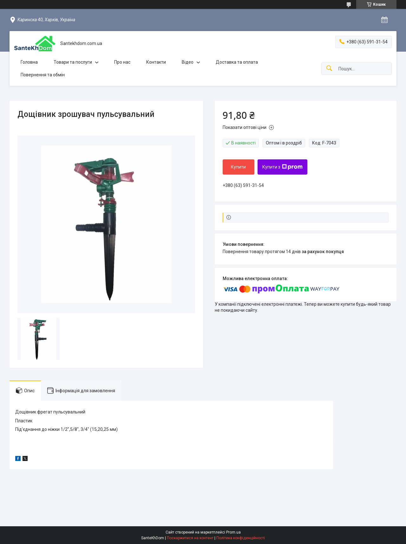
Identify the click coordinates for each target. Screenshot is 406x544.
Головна (29, 62)
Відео (187, 62)
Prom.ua (233, 532)
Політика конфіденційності (240, 538)
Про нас (122, 62)
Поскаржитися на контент (190, 538)
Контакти (156, 62)
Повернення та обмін (43, 74)
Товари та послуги (73, 62)
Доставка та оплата (237, 62)
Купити (238, 167)
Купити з (282, 167)
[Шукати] (329, 69)
